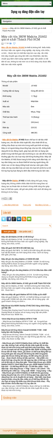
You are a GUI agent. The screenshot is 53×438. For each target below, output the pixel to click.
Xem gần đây (9, 232)
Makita (15, 181)
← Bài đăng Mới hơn (10, 205)
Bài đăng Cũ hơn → (43, 205)
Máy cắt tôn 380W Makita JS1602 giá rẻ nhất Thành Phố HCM (24, 38)
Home (4, 28)
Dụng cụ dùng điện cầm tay (27, 11)
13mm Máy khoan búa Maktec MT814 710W (19, 319)
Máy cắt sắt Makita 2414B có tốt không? (17, 237)
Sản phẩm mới (25, 232)
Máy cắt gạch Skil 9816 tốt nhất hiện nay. (17, 248)
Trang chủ (27, 205)
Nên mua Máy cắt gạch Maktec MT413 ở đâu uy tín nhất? (24, 294)
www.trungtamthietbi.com (26, 433)
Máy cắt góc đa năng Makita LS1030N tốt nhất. (20, 259)
